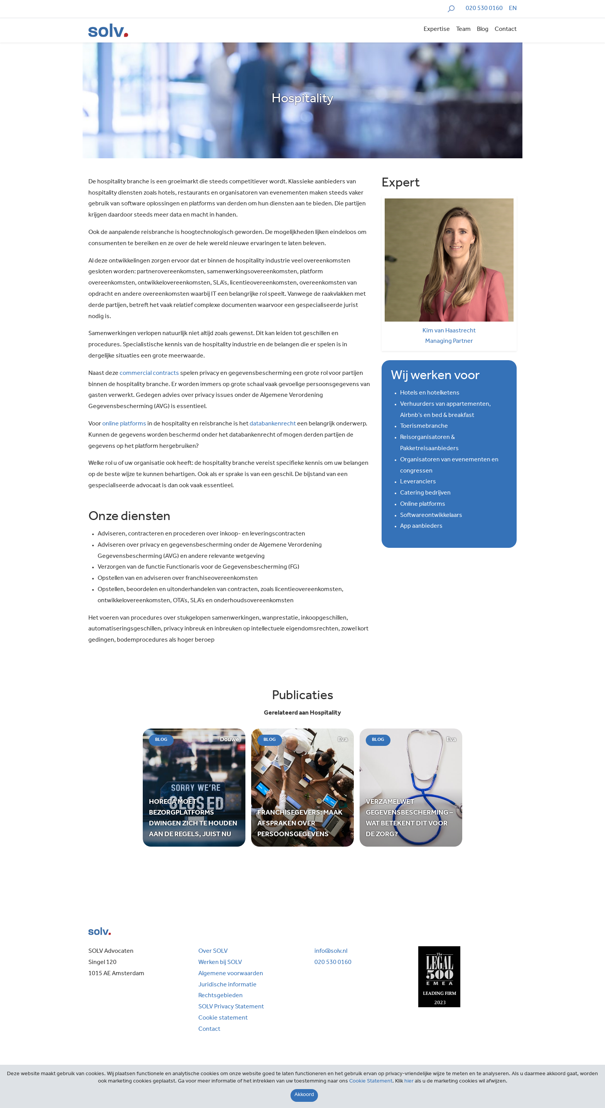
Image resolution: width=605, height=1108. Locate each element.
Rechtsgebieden (220, 996)
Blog (482, 30)
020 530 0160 (484, 9)
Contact (506, 30)
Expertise (437, 30)
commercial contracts (149, 374)
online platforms (124, 424)
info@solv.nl (330, 952)
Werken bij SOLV (220, 963)
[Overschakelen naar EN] (513, 9)
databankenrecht (273, 424)
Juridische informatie (227, 985)
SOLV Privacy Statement (231, 1007)
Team (463, 30)
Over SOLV (213, 952)
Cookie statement (223, 1018)
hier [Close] (409, 1081)
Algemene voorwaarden (230, 974)
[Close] (304, 1095)
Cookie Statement (370, 1081)
